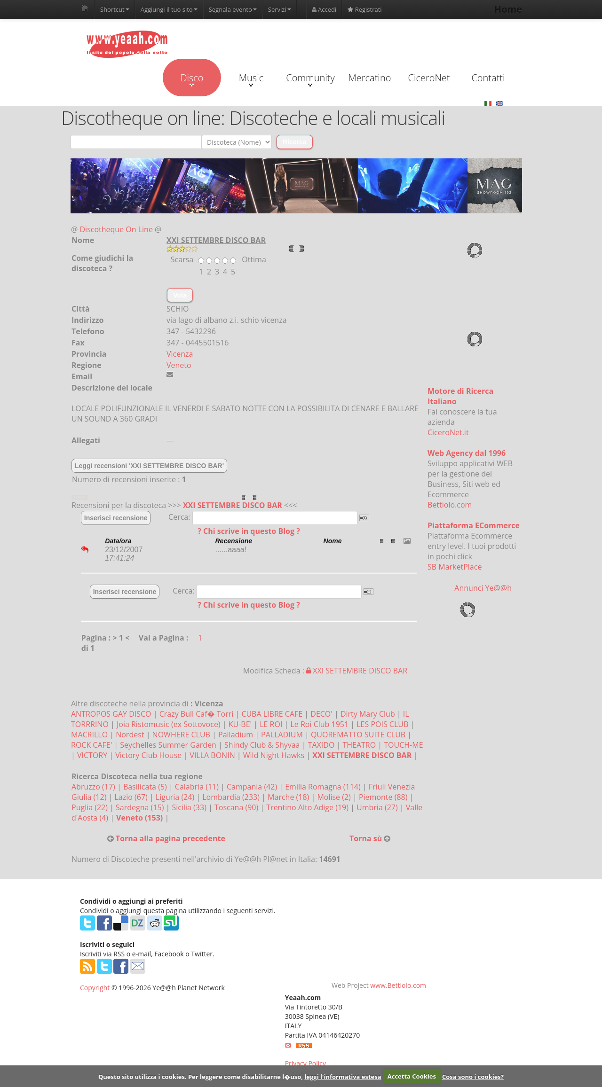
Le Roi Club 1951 (319, 724)
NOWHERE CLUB (181, 734)
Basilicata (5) (146, 787)
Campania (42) (253, 787)
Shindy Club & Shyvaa (262, 745)
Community (310, 78)
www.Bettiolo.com (398, 985)
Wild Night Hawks (273, 755)
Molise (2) (335, 797)
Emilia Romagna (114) (324, 787)
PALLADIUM (282, 734)
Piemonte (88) (384, 797)
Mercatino (370, 77)
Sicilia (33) (190, 807)
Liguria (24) (176, 797)
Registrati (364, 9)
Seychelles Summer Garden (168, 745)
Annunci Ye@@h (483, 588)
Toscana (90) (237, 807)
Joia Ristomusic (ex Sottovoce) (169, 724)
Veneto (178, 365)
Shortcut (114, 9)
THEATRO (359, 745)
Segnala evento (233, 9)
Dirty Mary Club (368, 714)
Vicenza (179, 354)
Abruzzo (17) (94, 787)
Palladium (235, 734)
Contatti (488, 77)
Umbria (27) (378, 807)
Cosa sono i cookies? (473, 1076)
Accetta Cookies (412, 1076)
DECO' (321, 714)
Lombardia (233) (231, 797)
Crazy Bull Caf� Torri (196, 714)
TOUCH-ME (403, 745)
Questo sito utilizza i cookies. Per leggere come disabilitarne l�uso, (200, 1076)
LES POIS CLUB (382, 724)
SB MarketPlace (455, 567)
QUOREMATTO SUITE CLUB (358, 734)
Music (251, 78)
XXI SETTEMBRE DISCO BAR (232, 505)
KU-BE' (240, 724)
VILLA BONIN (212, 755)
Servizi (279, 9)
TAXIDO (321, 745)
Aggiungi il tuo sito (169, 9)
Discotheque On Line (116, 229)
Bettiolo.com (450, 505)
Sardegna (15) (141, 807)
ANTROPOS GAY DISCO (111, 714)
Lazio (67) (131, 797)
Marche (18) (289, 797)
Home (508, 9)
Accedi (324, 9)
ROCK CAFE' (91, 745)
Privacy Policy (305, 1063)
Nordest (130, 734)
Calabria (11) (198, 787)
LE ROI (271, 724)
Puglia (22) (90, 807)
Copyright (95, 987)
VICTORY (92, 755)
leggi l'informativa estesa (342, 1076)
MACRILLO (89, 734)
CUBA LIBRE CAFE (271, 714)
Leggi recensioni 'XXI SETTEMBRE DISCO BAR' (149, 465)
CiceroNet (429, 77)
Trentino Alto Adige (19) (308, 807)
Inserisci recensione (116, 518)
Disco (191, 78)
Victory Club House (148, 755)
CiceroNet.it (448, 432)
